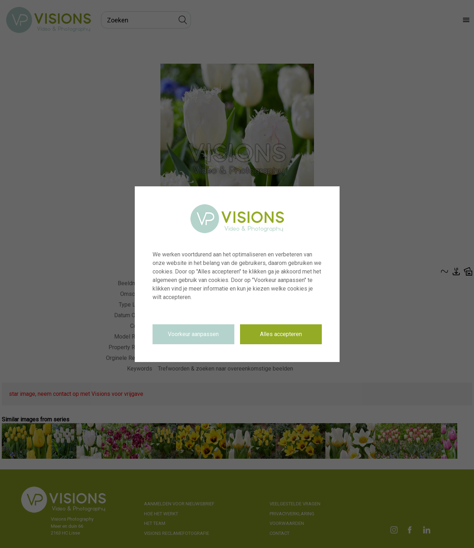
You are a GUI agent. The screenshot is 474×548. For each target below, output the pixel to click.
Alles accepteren (281, 334)
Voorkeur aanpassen (193, 334)
